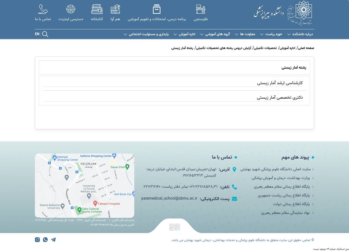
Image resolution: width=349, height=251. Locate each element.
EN (37, 34)
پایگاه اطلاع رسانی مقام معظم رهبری (284, 187)
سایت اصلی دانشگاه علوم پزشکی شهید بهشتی (277, 169)
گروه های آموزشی (215, 34)
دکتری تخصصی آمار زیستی (280, 97)
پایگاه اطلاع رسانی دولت (293, 204)
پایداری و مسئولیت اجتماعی (146, 34)
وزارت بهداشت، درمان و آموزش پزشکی (283, 178)
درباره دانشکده (300, 34)
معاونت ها (245, 34)
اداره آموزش (184, 34)
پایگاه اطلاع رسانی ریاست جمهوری (286, 195)
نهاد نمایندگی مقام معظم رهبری (287, 213)
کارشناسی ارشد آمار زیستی (280, 83)
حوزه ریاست (271, 34)
